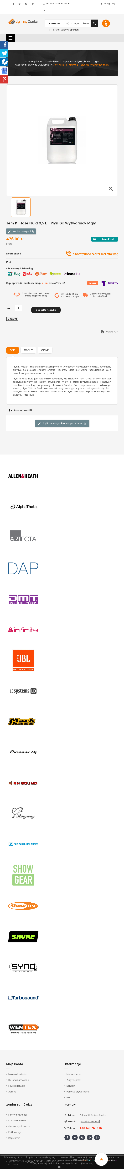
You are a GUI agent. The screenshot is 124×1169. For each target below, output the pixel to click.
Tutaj (28, 295)
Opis (13, 348)
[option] (23, 207)
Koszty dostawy (17, 1118)
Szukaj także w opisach (64, 29)
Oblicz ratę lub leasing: (20, 268)
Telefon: (70, 1126)
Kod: (9, 262)
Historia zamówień (18, 1078)
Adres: (69, 1113)
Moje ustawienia (17, 1072)
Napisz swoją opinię (21, 231)
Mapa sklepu (74, 1072)
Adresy (12, 1089)
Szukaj (94, 23)
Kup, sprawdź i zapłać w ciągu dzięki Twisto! (35, 283)
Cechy (28, 348)
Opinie (45, 348)
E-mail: (70, 1119)
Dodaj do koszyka (46, 308)
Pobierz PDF (109, 329)
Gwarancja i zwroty (19, 1124)
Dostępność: (13, 253)
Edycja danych (16, 1084)
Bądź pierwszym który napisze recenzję (62, 421)
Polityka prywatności (78, 1089)
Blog (69, 1095)
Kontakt (71, 1084)
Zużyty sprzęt (74, 1078)
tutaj (91, 1163)
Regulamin (14, 1136)
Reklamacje (14, 1130)
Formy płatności (17, 1112)
